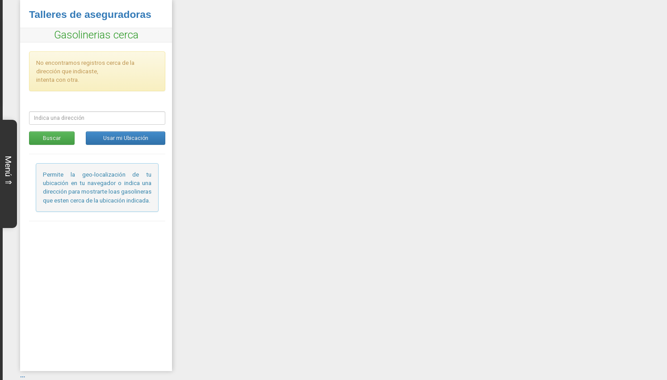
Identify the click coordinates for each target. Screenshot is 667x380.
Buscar (52, 138)
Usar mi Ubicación (125, 138)
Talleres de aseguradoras (90, 14)
